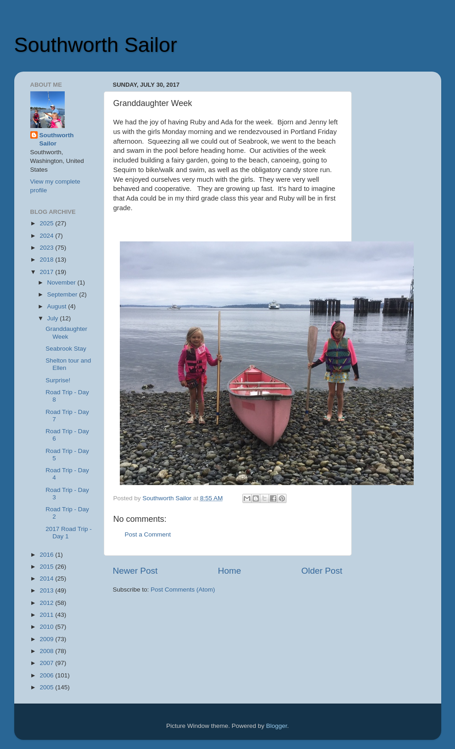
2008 (47, 651)
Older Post (321, 571)
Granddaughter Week (66, 332)
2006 (47, 675)
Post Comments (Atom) (183, 589)
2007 (47, 663)
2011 (47, 614)
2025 (47, 223)
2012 (47, 602)
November (62, 282)
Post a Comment (148, 534)
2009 (47, 639)
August (57, 306)
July (53, 318)
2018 (47, 259)
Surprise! (57, 380)
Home (229, 571)
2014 (47, 578)
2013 (47, 590)
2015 (47, 566)
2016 (47, 554)
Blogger (276, 725)
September (63, 294)
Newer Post (135, 571)
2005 (47, 687)
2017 (47, 271)
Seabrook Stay (65, 348)
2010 (47, 626)
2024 (47, 235)
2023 (47, 247)
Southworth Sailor (95, 44)
